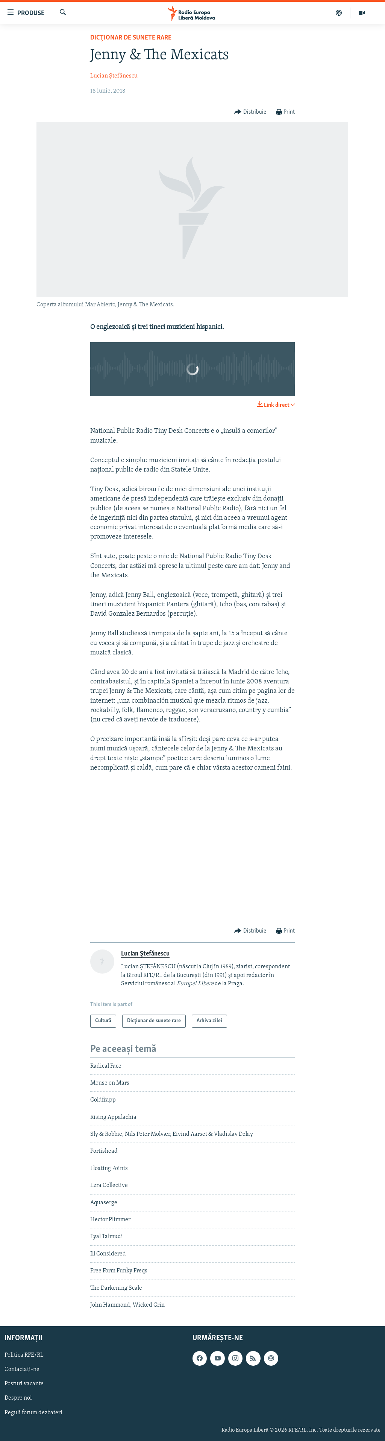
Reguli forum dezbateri (33, 1413)
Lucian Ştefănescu (114, 76)
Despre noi (18, 1398)
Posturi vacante (24, 1384)
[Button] (250, 112)
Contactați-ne (22, 1370)
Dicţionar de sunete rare (130, 37)
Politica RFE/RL (24, 1356)
